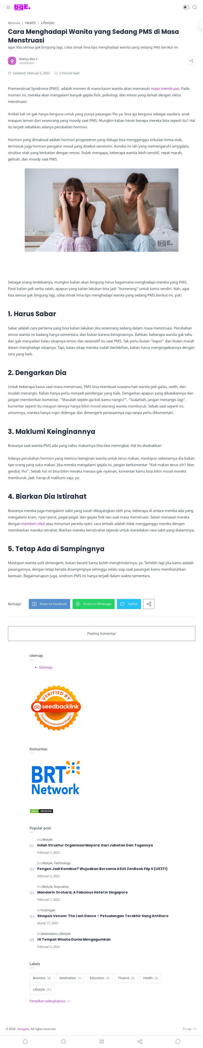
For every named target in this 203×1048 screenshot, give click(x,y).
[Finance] (126, 978)
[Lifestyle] (46, 840)
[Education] (99, 978)
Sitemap (45, 667)
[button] (186, 7)
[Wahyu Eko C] (28, 59)
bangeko (24, 1029)
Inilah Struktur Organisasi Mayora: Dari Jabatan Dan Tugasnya (95, 845)
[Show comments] (178, 1041)
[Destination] (49, 934)
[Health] (150, 978)
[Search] (194, 7)
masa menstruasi (165, 88)
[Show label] (50, 1001)
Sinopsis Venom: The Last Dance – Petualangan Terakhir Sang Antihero (103, 915)
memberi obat (33, 523)
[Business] (42, 978)
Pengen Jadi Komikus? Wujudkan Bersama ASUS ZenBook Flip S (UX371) (102, 868)
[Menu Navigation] (8, 7)
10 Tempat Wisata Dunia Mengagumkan (74, 939)
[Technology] (62, 863)
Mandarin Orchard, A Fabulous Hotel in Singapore (82, 892)
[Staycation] (61, 887)
